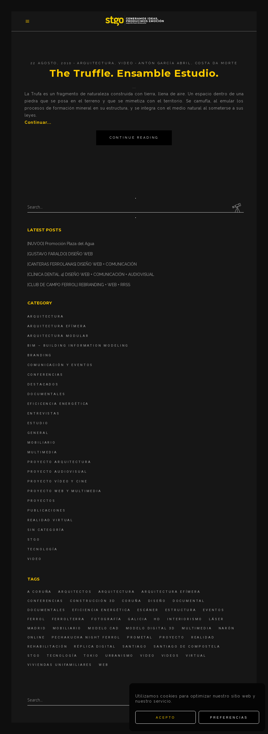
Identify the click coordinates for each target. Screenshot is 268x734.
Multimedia (42, 452)
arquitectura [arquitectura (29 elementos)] (116, 592)
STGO (33, 539)
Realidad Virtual (50, 520)
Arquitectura (95, 63)
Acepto (165, 717)
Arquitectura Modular (58, 336)
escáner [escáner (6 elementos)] (148, 610)
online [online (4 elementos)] (36, 637)
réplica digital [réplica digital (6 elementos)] (95, 646)
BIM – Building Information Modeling (78, 345)
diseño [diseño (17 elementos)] (157, 601)
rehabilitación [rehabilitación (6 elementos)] (47, 646)
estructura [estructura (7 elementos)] (181, 610)
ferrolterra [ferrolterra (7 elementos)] (68, 619)
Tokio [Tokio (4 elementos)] (91, 656)
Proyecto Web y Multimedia (64, 491)
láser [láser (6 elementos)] (216, 619)
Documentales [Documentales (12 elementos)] (46, 610)
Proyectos (41, 501)
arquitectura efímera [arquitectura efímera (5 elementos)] (171, 592)
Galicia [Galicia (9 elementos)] (137, 619)
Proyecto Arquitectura (59, 462)
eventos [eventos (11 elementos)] (214, 610)
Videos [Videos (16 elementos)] (170, 656)
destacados (43, 384)
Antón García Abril (164, 63)
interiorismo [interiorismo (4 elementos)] (184, 619)
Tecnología (42, 549)
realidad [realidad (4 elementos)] (203, 637)
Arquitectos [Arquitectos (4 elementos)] (75, 592)
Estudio (38, 423)
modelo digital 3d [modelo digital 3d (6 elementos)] (150, 628)
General (38, 433)
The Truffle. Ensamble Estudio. (133, 73)
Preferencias (229, 717)
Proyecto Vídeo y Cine (57, 481)
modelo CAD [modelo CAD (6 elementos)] (103, 628)
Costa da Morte (216, 63)
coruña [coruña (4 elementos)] (131, 601)
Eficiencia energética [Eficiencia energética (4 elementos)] (101, 610)
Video (125, 63)
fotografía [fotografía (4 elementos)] (106, 619)
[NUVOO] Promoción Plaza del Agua (60, 243)
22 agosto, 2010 (51, 63)
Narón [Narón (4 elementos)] (227, 628)
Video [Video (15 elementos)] (147, 656)
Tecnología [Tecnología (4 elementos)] (62, 656)
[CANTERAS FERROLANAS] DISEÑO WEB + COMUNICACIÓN (82, 264)
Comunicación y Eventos (60, 365)
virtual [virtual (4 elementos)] (196, 656)
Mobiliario (41, 442)
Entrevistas (43, 413)
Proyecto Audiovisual (57, 472)
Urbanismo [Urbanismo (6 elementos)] (119, 656)
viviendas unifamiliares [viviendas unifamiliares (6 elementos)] (59, 665)
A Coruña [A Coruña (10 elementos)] (39, 592)
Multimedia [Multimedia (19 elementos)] (197, 628)
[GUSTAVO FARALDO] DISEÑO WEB (60, 254)
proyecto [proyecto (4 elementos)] (172, 637)
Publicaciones (46, 510)
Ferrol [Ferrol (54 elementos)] (36, 619)
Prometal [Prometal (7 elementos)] (140, 637)
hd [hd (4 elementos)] (157, 619)
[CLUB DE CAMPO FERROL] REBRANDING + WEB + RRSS (78, 284)
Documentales (46, 394)
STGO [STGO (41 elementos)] (33, 656)
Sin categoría (46, 530)
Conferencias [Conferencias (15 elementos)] (45, 601)
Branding (39, 355)
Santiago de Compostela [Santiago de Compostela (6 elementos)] (187, 646)
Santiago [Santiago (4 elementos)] (134, 646)
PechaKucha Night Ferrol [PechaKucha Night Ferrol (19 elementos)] (86, 637)
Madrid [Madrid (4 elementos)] (36, 628)
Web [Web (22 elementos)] (104, 665)
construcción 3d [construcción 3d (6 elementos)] (93, 601)
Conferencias (45, 375)
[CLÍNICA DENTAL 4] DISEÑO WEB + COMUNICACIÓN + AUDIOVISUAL (90, 274)
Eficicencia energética (58, 404)
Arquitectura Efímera (56, 326)
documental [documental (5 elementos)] (189, 601)
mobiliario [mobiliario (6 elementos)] (67, 628)
